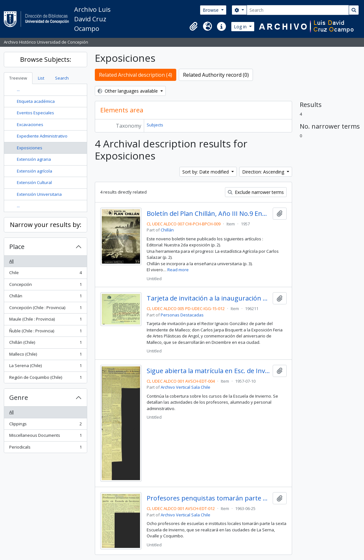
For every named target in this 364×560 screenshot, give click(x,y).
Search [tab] (62, 78)
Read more (178, 270)
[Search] (298, 10)
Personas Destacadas (182, 315)
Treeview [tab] (18, 78)
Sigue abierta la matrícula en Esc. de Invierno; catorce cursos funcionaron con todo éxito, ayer (208, 371)
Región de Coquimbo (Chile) (45, 378)
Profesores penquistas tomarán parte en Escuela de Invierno (208, 498)
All (11, 261)
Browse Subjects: (45, 59)
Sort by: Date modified (206, 172)
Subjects (155, 125)
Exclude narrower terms (256, 192)
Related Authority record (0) (216, 74)
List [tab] (41, 78)
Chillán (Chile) (45, 343)
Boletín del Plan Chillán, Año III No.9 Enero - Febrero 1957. (208, 213)
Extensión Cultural (34, 182)
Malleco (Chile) (45, 355)
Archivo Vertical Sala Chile (185, 387)
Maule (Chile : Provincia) (45, 320)
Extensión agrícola (34, 171)
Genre (18, 397)
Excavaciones (30, 124)
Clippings (45, 425)
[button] (193, 26)
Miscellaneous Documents (45, 436)
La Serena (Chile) (45, 367)
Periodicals (45, 448)
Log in (241, 27)
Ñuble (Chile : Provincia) (45, 332)
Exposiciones (29, 148)
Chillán (45, 297)
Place (16, 246)
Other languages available (128, 91)
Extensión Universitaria (39, 194)
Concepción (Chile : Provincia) (45, 309)
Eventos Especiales (35, 113)
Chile (45, 274)
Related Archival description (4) (135, 74)
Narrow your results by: (45, 224)
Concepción (45, 285)
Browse (211, 10)
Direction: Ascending (263, 172)
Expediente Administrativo (42, 136)
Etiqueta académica (36, 101)
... (18, 89)
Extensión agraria (34, 159)
